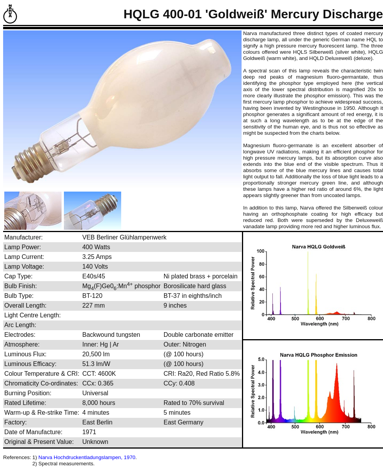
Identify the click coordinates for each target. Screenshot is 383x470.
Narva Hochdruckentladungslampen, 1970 (87, 457)
